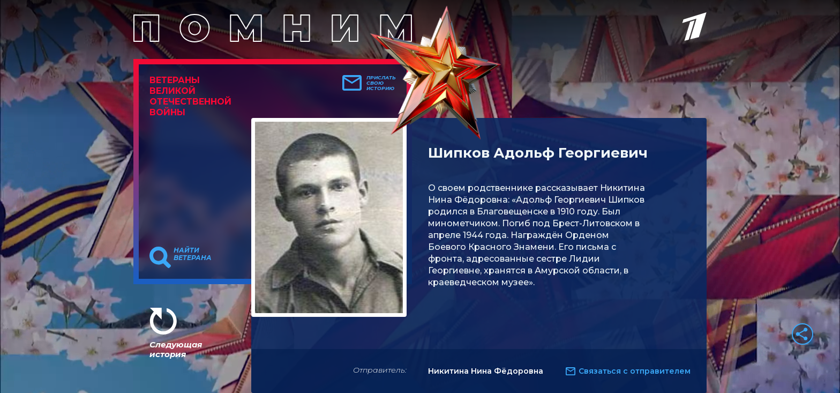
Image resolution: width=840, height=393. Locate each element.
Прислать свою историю (381, 83)
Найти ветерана (193, 254)
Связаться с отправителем (635, 371)
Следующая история (175, 349)
